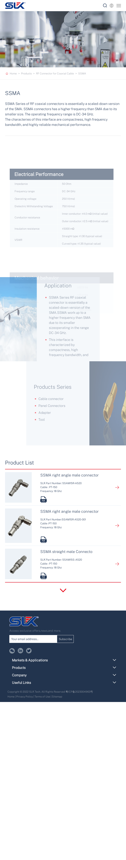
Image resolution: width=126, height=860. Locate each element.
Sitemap (57, 696)
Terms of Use (42, 696)
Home (13, 73)
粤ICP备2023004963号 (79, 691)
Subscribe (65, 639)
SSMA (82, 73)
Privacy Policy (24, 696)
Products (26, 73)
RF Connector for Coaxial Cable (55, 73)
